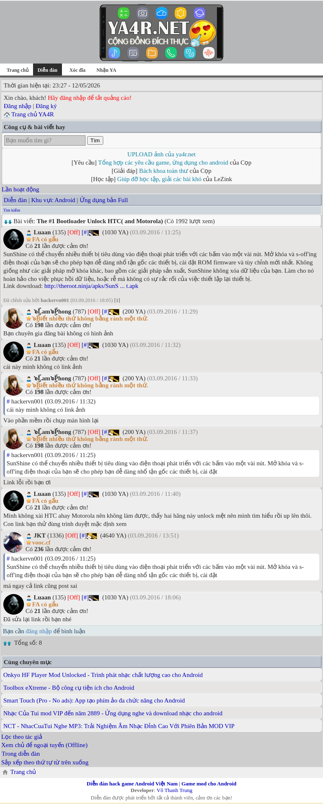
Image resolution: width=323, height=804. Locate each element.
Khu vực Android (53, 200)
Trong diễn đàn (21, 753)
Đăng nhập (17, 106)
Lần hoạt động (20, 189)
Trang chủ (17, 70)
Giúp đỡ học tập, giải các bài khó (159, 179)
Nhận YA (106, 70)
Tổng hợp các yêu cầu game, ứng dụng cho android (163, 162)
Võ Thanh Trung (174, 790)
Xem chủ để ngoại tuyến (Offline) (44, 745)
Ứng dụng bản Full (104, 200)
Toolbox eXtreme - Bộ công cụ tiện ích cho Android (68, 687)
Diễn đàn (15, 200)
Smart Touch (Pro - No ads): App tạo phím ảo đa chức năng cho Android (94, 700)
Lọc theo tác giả (21, 736)
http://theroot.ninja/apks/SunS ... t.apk (91, 286)
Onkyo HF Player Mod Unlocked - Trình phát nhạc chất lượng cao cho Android (103, 675)
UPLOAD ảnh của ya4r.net (161, 154)
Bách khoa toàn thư (163, 170)
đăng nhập (39, 631)
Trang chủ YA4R (32, 114)
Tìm (95, 140)
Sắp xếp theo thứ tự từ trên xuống (44, 762)
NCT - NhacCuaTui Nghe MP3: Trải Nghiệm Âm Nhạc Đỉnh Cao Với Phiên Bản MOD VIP (119, 726)
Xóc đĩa (77, 70)
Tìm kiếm (11, 210)
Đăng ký (46, 106)
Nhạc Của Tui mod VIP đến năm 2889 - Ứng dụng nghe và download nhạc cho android (113, 713)
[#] (85, 232)
